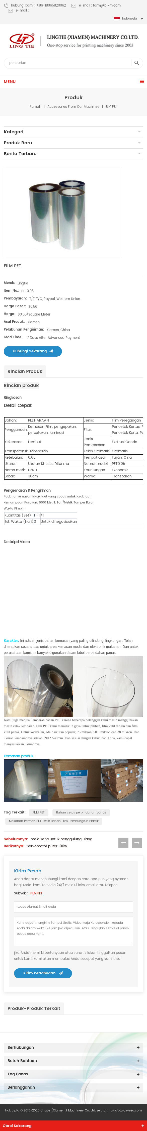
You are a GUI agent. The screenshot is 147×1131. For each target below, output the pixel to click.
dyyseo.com (132, 1110)
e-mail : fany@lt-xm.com (96, 5)
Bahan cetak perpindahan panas (81, 812)
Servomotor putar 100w (47, 846)
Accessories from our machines (73, 106)
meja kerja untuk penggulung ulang (61, 839)
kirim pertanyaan (43, 973)
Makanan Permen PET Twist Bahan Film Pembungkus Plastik (54, 821)
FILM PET (39, 812)
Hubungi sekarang (33, 351)
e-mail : (18, 10)
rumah (35, 106)
